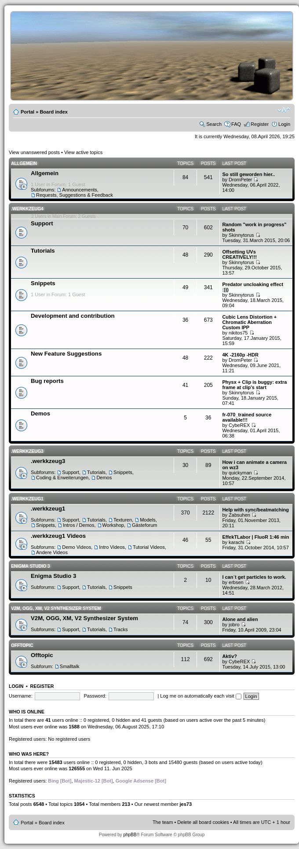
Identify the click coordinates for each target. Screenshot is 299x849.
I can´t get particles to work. (254, 577)
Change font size (283, 110)
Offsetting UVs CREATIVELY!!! (239, 254)
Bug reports (47, 381)
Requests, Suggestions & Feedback (74, 195)
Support (42, 223)
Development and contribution (73, 315)
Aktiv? (229, 656)
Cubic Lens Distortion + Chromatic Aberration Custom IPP (249, 322)
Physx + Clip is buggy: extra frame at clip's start (254, 384)
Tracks (120, 629)
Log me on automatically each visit (200, 695)
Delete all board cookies (203, 822)
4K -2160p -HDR (240, 354)
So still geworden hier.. (248, 174)
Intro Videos (112, 547)
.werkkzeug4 (27, 208)
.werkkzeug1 (27, 498)
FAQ (236, 124)
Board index (54, 111)
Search (214, 124)
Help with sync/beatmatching (255, 509)
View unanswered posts (34, 152)
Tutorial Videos (149, 547)
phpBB (129, 834)
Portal (27, 111)
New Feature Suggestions (66, 353)
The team (163, 822)
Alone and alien (240, 619)
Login (284, 124)
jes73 (185, 804)
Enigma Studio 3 (30, 566)
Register (260, 124)
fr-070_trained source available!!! (246, 417)
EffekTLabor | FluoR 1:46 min (255, 537)
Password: (95, 695)
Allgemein (24, 163)
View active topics (83, 152)
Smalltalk (70, 666)
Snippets (43, 283)
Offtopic (22, 645)
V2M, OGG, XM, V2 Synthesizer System (56, 608)
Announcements (79, 189)
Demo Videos (76, 547)
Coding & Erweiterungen (62, 477)
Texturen (122, 519)
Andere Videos (52, 552)
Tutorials (43, 250)
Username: (21, 695)
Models (147, 519)
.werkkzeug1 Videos (58, 536)
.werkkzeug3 (27, 451)
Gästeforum (144, 525)
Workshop (113, 525)
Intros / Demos (79, 525)
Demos (40, 413)
